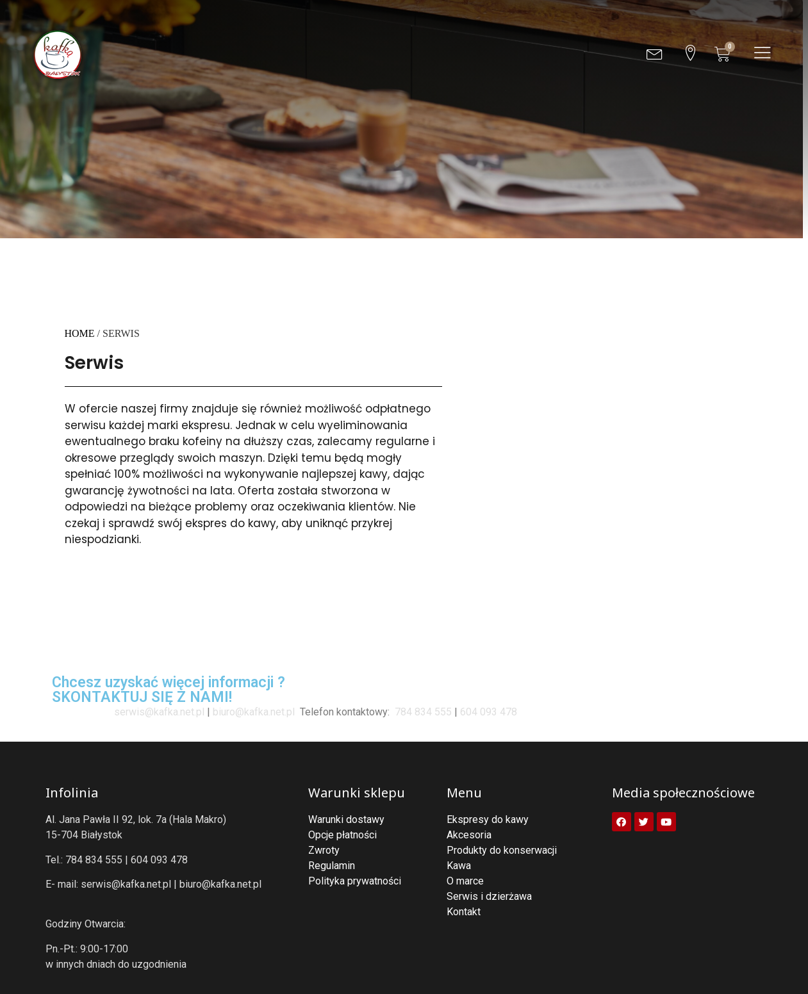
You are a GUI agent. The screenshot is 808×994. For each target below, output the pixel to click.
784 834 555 (422, 712)
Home (80, 333)
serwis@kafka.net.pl (159, 712)
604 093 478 (488, 712)
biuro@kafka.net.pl (254, 712)
